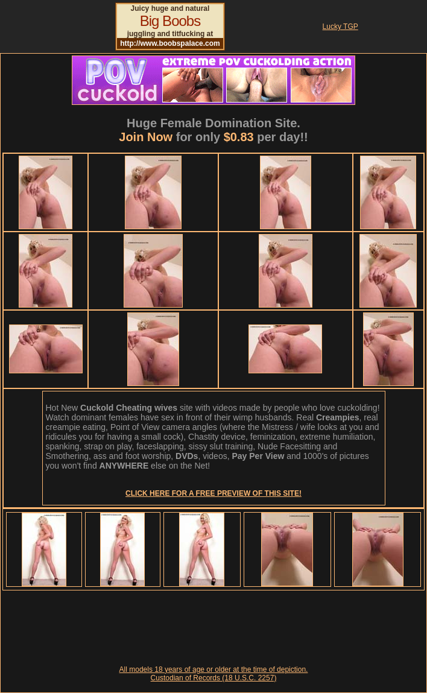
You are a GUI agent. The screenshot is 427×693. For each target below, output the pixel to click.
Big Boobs (170, 21)
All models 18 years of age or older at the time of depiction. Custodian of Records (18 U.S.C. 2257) (213, 673)
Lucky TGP (340, 26)
